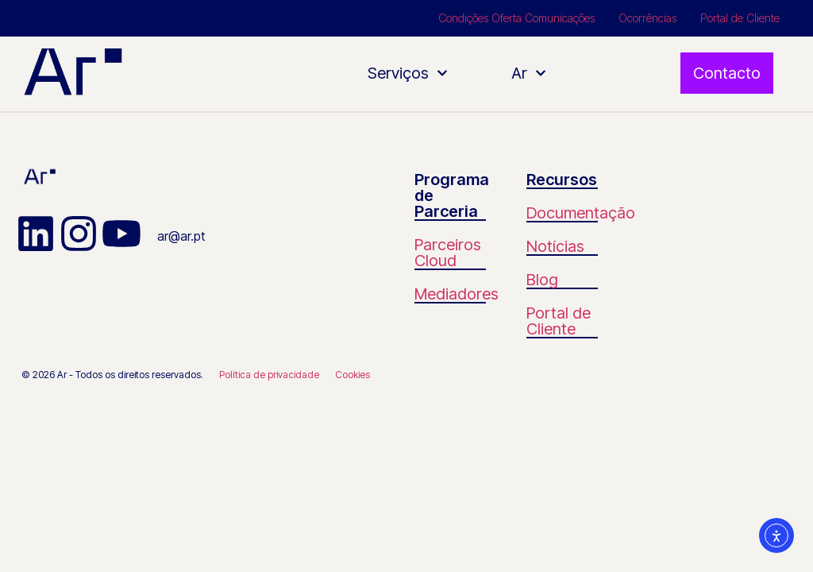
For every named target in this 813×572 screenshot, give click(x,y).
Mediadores (456, 293)
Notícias (555, 246)
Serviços (408, 73)
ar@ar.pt (181, 236)
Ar (528, 73)
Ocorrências (647, 18)
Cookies (352, 375)
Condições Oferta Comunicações (516, 18)
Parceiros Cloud (447, 252)
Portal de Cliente (740, 18)
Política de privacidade (269, 375)
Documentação (580, 212)
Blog (542, 279)
